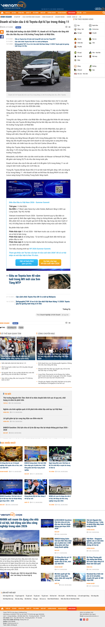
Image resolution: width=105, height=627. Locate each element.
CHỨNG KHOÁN (52, 13)
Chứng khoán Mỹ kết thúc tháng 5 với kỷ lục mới (35, 497)
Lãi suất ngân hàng (83, 596)
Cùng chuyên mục (46, 333)
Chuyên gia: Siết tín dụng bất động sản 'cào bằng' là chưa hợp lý (23, 574)
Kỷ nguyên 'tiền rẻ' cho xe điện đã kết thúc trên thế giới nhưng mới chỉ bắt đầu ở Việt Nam (18, 373)
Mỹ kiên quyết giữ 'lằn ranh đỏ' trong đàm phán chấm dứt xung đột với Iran (63, 577)
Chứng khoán (90, 529)
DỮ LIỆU (79, 13)
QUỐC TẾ (28, 13)
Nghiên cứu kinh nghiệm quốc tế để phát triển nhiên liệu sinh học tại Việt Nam (32, 409)
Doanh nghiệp (4, 471)
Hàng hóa (6, 412)
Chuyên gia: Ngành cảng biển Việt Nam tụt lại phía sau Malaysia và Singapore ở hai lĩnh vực (54, 382)
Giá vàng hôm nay (8, 596)
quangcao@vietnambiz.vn (91, 616)
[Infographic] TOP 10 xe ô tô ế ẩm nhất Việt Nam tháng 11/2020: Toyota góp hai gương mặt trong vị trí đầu (42, 45)
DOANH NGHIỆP (62, 13)
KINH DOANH (71, 13)
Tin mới (7, 394)
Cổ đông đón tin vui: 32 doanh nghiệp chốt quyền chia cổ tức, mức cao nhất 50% (11, 465)
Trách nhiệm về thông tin (10, 625)
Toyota (21, 327)
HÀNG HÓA (21, 13)
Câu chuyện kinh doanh (31, 17)
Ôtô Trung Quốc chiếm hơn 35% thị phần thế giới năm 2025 (17, 368)
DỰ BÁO (14, 13)
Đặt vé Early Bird (26, 262)
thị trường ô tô (12, 327)
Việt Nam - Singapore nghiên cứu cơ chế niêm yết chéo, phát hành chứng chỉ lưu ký (95, 542)
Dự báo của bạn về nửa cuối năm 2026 (50, 262)
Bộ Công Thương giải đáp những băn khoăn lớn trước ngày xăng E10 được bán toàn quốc (95, 560)
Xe (80, 17)
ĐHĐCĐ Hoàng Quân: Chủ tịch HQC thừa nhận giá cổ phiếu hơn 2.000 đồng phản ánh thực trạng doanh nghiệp (35, 466)
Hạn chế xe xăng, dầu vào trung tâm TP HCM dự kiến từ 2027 (17, 379)
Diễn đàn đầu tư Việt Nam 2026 (70, 599)
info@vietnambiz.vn (12, 623)
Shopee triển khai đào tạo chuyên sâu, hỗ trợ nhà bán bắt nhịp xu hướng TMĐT (54, 369)
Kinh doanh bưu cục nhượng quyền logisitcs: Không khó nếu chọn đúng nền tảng (55, 364)
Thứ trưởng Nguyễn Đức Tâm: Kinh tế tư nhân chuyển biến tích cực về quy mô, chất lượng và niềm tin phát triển (34, 399)
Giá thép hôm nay (8, 599)
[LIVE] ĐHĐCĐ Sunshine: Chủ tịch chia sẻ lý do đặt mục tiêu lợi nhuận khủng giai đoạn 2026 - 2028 (63, 524)
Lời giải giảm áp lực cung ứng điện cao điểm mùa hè (23, 418)
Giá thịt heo (28, 599)
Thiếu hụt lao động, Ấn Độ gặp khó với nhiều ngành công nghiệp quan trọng (15, 357)
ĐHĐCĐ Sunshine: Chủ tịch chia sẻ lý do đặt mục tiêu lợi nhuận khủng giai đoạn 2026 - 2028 (36, 429)
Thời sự (5, 403)
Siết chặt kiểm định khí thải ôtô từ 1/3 (14, 363)
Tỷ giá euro (44, 596)
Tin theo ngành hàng (83, 19)
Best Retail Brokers (53, 599)
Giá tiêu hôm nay (71, 596)
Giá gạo (35, 599)
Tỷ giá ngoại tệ (19, 596)
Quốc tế (26, 502)
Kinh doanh (6, 17)
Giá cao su (43, 599)
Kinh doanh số (47, 17)
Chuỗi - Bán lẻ (72, 17)
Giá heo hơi (53, 596)
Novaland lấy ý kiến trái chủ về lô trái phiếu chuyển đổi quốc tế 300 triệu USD (95, 577)
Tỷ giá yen (37, 596)
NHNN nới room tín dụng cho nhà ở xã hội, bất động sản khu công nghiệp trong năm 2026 (60, 498)
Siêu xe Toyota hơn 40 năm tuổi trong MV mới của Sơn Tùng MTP (35, 39)
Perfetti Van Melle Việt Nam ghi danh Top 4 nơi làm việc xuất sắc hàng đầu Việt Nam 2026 (54, 356)
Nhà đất (5, 433)
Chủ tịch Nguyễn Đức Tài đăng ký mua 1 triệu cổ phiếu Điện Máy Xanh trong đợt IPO (95, 523)
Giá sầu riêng (19, 599)
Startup (17, 17)
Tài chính (51, 471)
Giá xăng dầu (95, 596)
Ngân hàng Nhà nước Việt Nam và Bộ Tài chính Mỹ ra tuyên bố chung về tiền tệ (59, 465)
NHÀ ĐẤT (43, 13)
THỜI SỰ (7, 13)
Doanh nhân (60, 17)
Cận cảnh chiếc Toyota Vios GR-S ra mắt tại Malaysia (31, 42)
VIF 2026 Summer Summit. (40, 249)
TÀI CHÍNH (35, 13)
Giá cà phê (61, 596)
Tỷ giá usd (29, 596)
